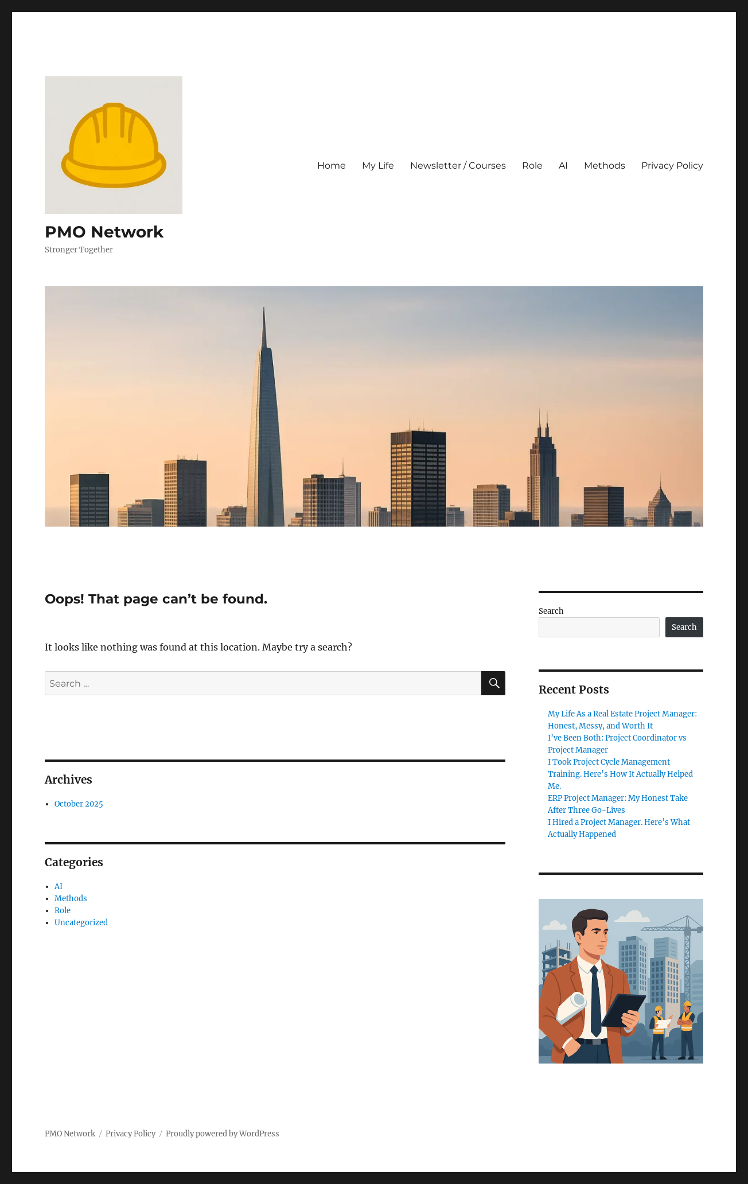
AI (563, 165)
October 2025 (78, 804)
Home (331, 165)
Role (532, 165)
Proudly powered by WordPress (222, 1134)
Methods (604, 165)
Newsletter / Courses (458, 165)
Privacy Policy (672, 165)
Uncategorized (81, 923)
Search (551, 611)
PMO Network (104, 232)
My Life (378, 165)
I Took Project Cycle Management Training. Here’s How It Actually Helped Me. (620, 774)
